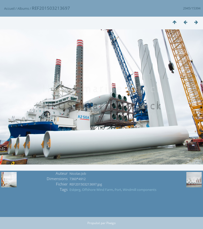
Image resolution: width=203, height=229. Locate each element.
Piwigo (111, 223)
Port (118, 189)
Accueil (9, 8)
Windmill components (139, 189)
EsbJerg (74, 189)
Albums (23, 8)
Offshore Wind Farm (97, 189)
